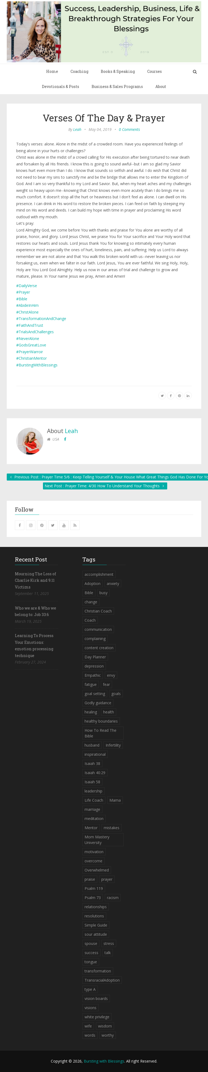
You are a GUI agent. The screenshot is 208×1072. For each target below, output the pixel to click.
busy (103, 592)
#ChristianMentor (31, 358)
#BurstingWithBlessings (37, 364)
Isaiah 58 (92, 781)
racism (113, 897)
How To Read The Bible (100, 733)
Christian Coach (98, 611)
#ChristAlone (27, 312)
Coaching (79, 71)
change (91, 601)
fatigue (91, 684)
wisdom (105, 1026)
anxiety (113, 583)
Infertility (113, 745)
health (108, 711)
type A (90, 989)
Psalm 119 (94, 888)
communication (98, 629)
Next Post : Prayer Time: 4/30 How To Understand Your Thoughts (105, 485)
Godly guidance (98, 702)
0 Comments (129, 129)
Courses (154, 71)
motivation (94, 851)
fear (106, 684)
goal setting (95, 693)
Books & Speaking (118, 71)
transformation (98, 971)
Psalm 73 (93, 897)
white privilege (97, 1016)
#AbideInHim (27, 305)
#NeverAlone (27, 338)
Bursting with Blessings (104, 1061)
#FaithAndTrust (29, 325)
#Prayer (23, 292)
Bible (89, 592)
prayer (106, 879)
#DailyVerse (26, 285)
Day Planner (95, 656)
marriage (92, 809)
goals (116, 693)
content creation (99, 647)
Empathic (93, 675)
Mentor (91, 827)
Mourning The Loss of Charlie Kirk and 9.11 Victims (35, 580)
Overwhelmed (97, 870)
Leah (77, 129)
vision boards (96, 998)
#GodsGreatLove (31, 345)
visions (90, 1007)
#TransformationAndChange (41, 318)
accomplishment (99, 574)
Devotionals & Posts (60, 86)
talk (108, 952)
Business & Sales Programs (117, 86)
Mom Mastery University (97, 839)
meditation (94, 818)
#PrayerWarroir (29, 351)
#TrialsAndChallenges (35, 331)
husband (92, 745)
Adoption (92, 583)
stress (108, 943)
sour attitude (96, 934)
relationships (96, 906)
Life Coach (94, 800)
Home (52, 71)
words (90, 1035)
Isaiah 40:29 (95, 772)
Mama (115, 800)
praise (90, 879)
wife (88, 1026)
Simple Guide (96, 925)
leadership (93, 791)
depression (94, 666)
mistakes (111, 827)
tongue (91, 961)
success (91, 952)
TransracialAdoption (102, 980)
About (160, 86)
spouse (91, 943)
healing (91, 711)
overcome (93, 860)
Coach (90, 620)
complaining (95, 638)
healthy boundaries (101, 721)
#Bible (21, 298)
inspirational (95, 754)
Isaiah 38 (92, 763)
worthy (108, 1035)
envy (111, 675)
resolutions (94, 915)
